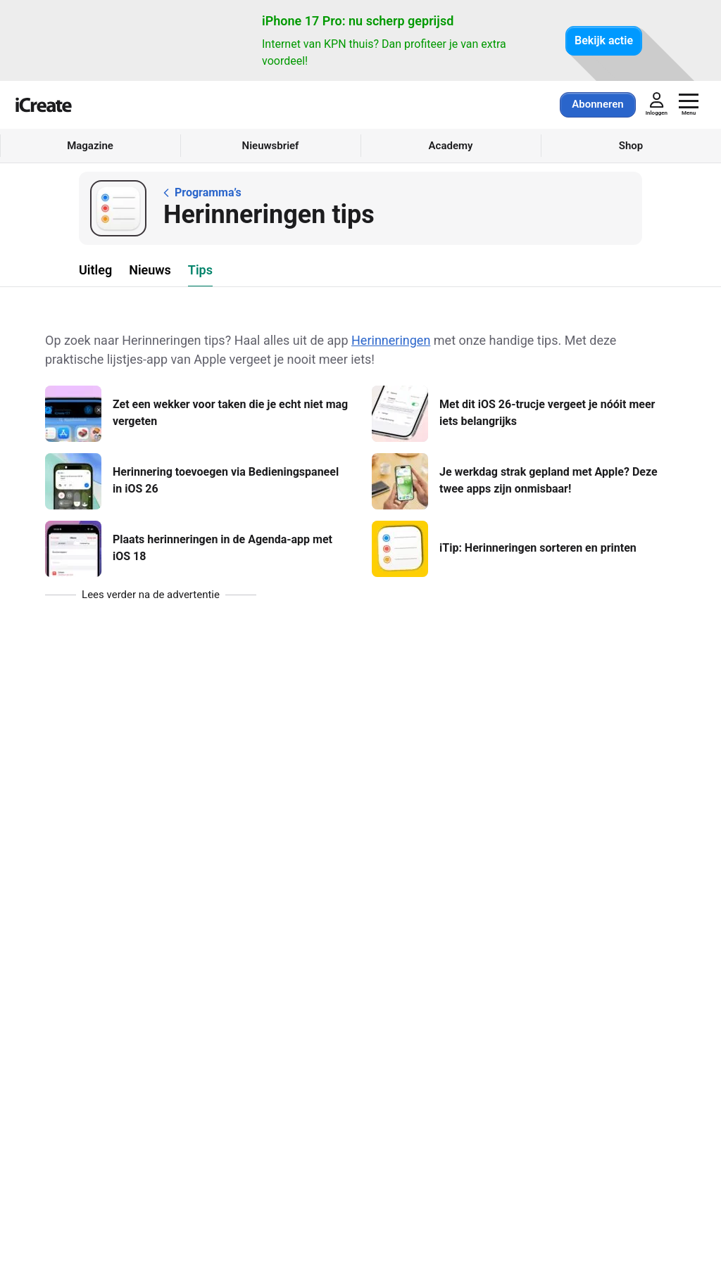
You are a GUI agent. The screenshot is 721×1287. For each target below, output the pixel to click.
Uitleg (95, 269)
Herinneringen (390, 340)
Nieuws (150, 269)
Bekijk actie (604, 40)
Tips (200, 269)
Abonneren (597, 104)
